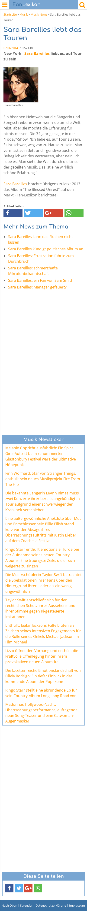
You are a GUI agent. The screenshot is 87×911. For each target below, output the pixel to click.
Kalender (26, 905)
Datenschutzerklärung (50, 905)
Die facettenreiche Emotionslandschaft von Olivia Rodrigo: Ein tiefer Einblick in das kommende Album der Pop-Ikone (43, 676)
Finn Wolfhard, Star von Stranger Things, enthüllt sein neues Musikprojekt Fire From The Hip (42, 479)
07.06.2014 (10, 48)
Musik (23, 14)
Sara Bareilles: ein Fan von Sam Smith (40, 280)
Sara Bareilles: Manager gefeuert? (37, 287)
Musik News (39, 14)
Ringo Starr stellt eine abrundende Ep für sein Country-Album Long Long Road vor (41, 693)
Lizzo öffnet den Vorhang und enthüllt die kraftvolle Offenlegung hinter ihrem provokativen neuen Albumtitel (41, 656)
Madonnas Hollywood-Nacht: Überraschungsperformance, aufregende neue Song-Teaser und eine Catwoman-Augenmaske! (41, 713)
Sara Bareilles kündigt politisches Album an (45, 249)
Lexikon (27, 4)
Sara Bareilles (37, 53)
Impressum (77, 905)
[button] (13, 213)
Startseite (10, 14)
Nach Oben (9, 905)
